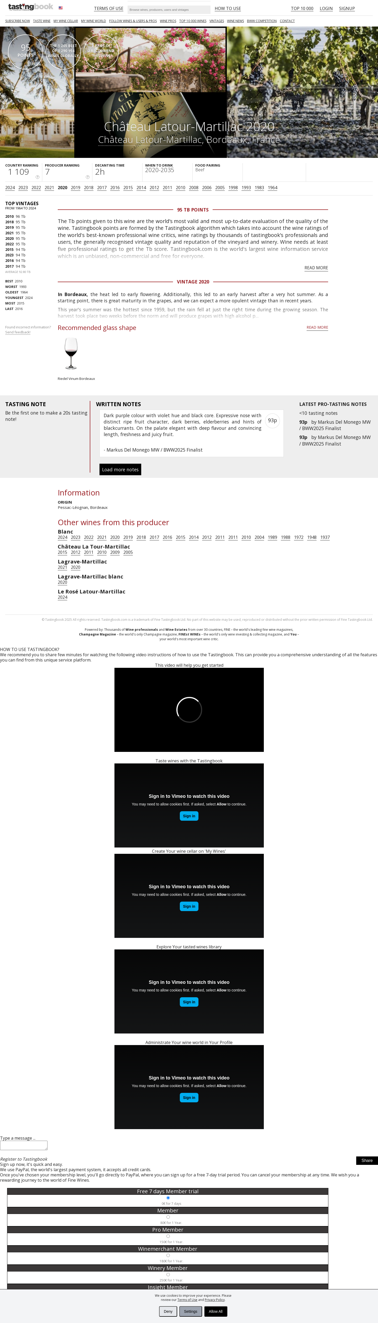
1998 (233, 187)
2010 (180, 187)
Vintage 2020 (193, 281)
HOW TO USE (228, 8)
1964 (272, 187)
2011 (167, 187)
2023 (23, 187)
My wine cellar (66, 21)
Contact (287, 21)
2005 (220, 187)
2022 (36, 187)
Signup (347, 8)
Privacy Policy (215, 1300)
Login (326, 8)
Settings (190, 1311)
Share (367, 1162)
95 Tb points (193, 209)
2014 (141, 187)
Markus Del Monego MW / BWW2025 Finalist (335, 425)
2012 (154, 187)
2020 (62, 187)
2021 (49, 187)
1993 (246, 187)
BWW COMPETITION (262, 21)
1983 (259, 187)
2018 (88, 187)
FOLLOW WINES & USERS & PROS (133, 21)
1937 (325, 537)
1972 (298, 537)
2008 (193, 187)
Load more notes (120, 469)
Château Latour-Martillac (150, 139)
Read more (316, 268)
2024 (10, 187)
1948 (312, 537)
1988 (285, 537)
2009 (115, 552)
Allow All (216, 1311)
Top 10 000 (302, 8)
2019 (75, 187)
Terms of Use (187, 1300)
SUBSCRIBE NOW (17, 21)
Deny (168, 1311)
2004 (259, 537)
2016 (115, 187)
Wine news (235, 21)
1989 (272, 537)
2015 (128, 187)
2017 (102, 187)
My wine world (93, 21)
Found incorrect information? (28, 329)
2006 (207, 187)
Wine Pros (168, 21)
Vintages (216, 21)
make (52, 413)
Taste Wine (41, 21)
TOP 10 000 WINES (192, 21)
